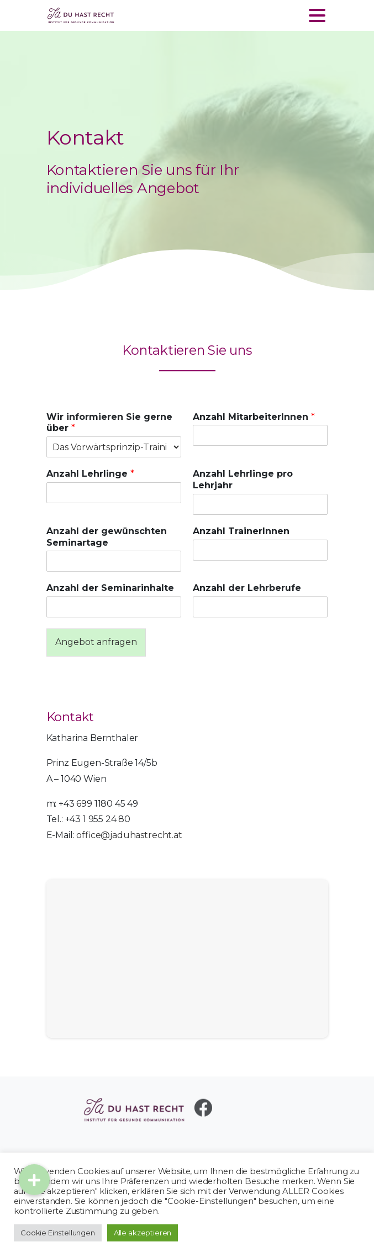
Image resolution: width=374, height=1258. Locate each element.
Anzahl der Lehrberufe (247, 588)
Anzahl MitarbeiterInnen (254, 417)
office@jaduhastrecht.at (129, 835)
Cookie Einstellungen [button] (57, 1232)
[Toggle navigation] (317, 15)
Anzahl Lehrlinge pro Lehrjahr (243, 479)
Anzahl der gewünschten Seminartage (106, 537)
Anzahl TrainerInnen (241, 531)
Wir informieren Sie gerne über (109, 423)
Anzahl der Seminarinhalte (110, 588)
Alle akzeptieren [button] (142, 1232)
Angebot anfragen (96, 642)
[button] (34, 1179)
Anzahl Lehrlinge (90, 473)
